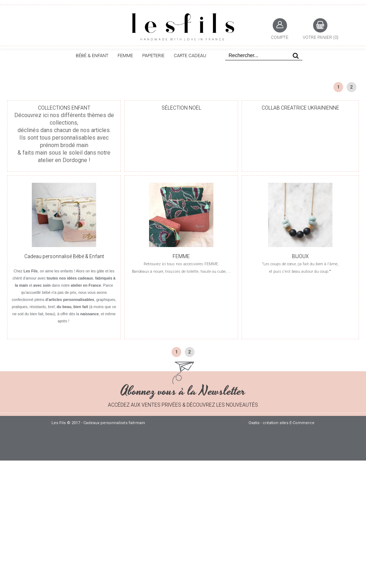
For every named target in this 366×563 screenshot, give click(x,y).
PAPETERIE (153, 55)
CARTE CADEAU (190, 55)
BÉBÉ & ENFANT (92, 55)
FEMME (125, 55)
